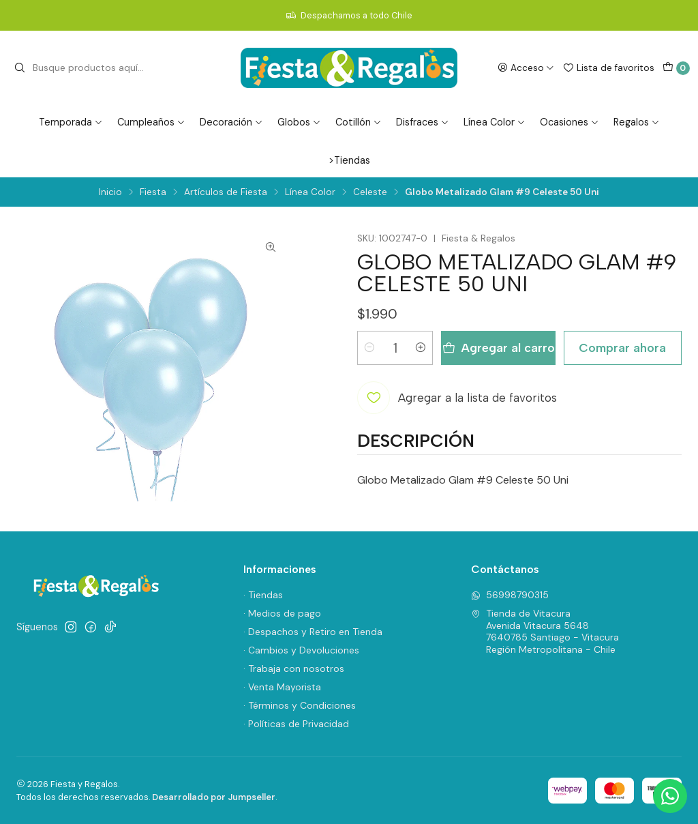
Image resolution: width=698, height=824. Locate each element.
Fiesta (153, 192)
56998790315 (510, 595)
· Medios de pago (282, 613)
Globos (299, 122)
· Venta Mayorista (282, 687)
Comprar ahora (622, 347)
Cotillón (358, 122)
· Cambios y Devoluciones (301, 650)
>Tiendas (349, 160)
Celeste (370, 192)
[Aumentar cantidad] (420, 348)
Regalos (636, 122)
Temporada (71, 122)
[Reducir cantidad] (369, 348)
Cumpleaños (151, 122)
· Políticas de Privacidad (296, 724)
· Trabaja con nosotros (293, 668)
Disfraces (422, 122)
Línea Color (495, 122)
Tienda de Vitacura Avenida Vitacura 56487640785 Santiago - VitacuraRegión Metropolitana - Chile (545, 631)
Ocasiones (569, 122)
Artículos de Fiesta (225, 192)
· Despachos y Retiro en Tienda (312, 632)
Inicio (110, 192)
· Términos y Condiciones (299, 705)
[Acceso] (526, 67)
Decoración (231, 122)
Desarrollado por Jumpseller (213, 797)
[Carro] (676, 68)
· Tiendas (263, 595)
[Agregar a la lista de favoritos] (457, 397)
